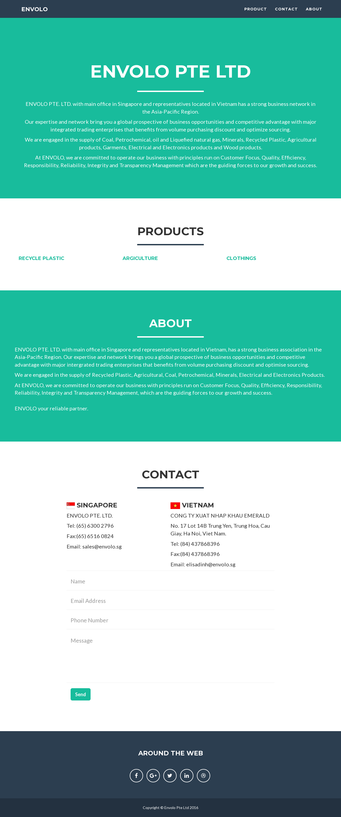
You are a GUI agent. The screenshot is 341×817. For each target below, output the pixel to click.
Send (80, 694)
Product (255, 13)
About (314, 13)
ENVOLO (35, 13)
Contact (286, 13)
